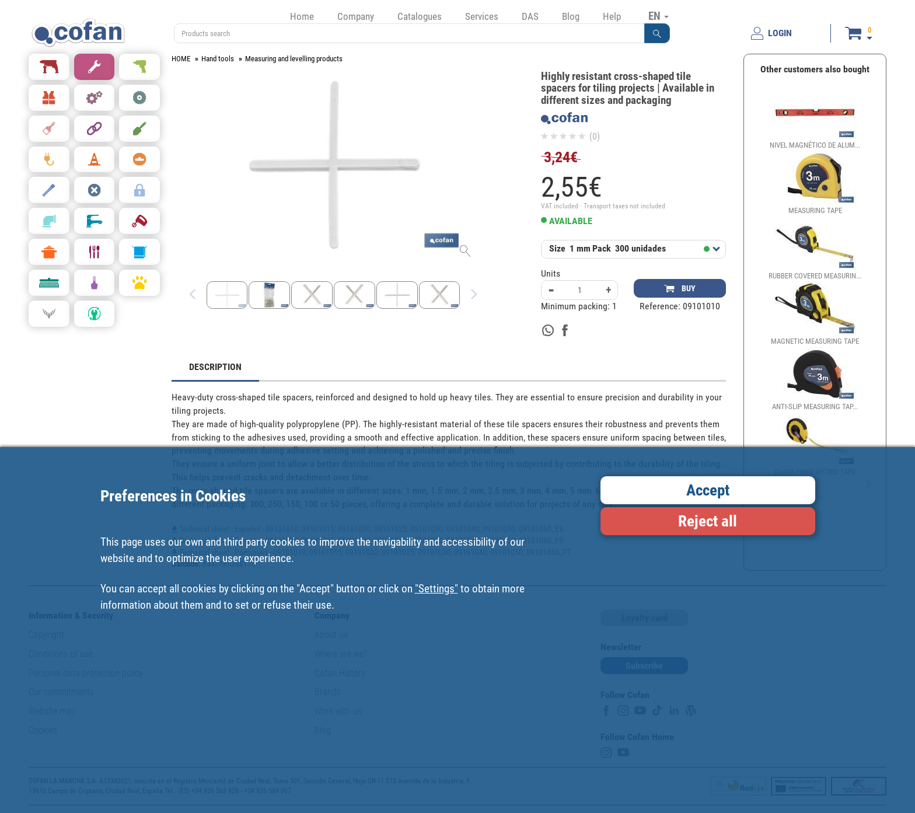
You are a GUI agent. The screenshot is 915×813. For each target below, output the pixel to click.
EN (658, 15)
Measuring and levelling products (294, 58)
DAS (530, 16)
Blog (570, 16)
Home (302, 16)
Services (481, 16)
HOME (181, 58)
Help (612, 16)
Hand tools (217, 58)
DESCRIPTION (215, 366)
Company (355, 16)
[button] (657, 33)
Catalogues (419, 16)
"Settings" (436, 588)
